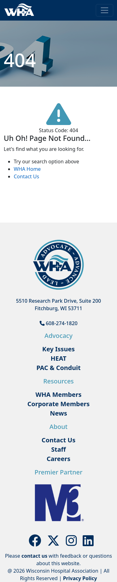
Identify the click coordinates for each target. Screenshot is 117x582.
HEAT (58, 358)
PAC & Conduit (59, 367)
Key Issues (58, 349)
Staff (58, 449)
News (58, 413)
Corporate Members (58, 404)
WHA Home (27, 169)
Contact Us (26, 176)
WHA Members (59, 394)
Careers (58, 459)
